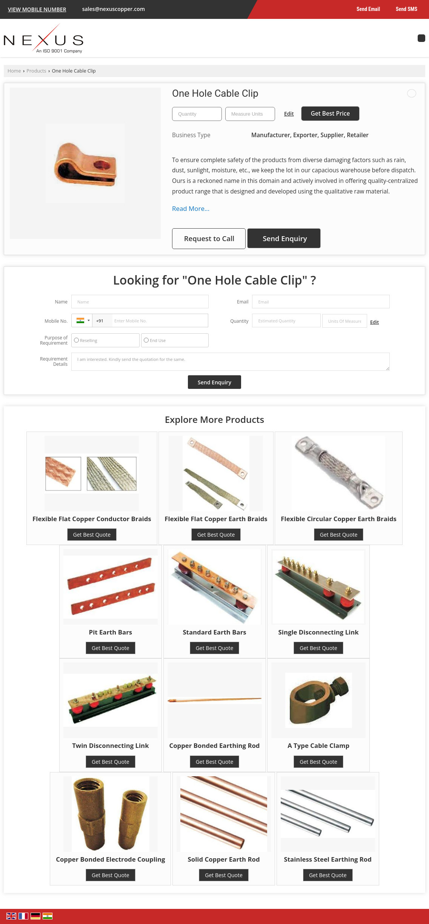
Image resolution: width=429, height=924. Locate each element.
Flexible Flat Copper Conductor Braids (91, 518)
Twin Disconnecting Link (110, 745)
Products (36, 71)
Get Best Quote (92, 534)
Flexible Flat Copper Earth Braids (216, 518)
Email (243, 302)
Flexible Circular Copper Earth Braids (339, 518)
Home (14, 71)
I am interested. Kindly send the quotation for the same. (230, 362)
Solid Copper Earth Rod (224, 859)
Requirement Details (54, 361)
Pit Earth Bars (110, 632)
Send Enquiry (285, 238)
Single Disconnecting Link (318, 632)
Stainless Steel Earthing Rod (328, 859)
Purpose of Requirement (54, 340)
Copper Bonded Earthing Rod (214, 745)
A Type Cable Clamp (318, 745)
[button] (37, 9)
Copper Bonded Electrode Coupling (110, 859)
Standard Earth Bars (214, 632)
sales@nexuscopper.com (113, 8)
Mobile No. (56, 321)
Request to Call (209, 238)
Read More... (190, 208)
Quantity (239, 321)
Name (61, 302)
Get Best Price (330, 114)
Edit (289, 113)
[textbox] (250, 114)
